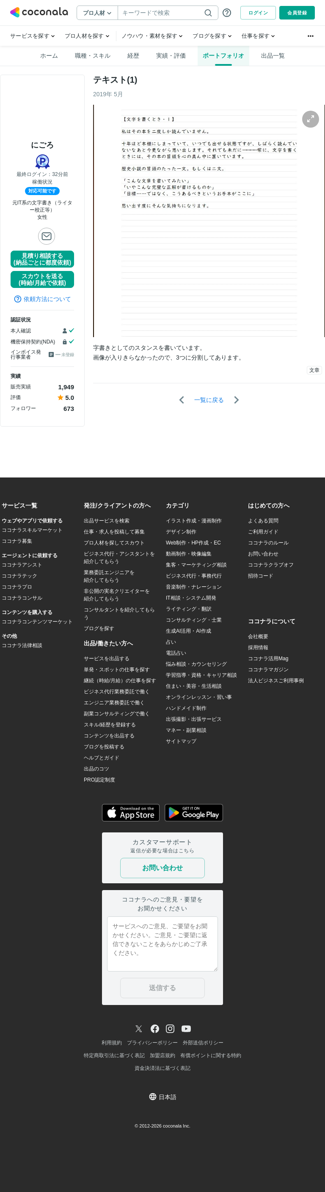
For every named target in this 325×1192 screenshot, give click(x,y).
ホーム (49, 55)
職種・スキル (92, 55)
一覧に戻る (209, 399)
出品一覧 (273, 55)
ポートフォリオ (223, 55)
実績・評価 (171, 55)
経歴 (133, 55)
